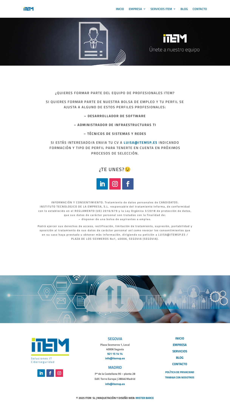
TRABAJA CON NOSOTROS (179, 377)
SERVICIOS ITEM (161, 9)
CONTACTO (200, 9)
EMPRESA (135, 9)
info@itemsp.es (115, 358)
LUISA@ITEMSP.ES (141, 142)
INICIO (120, 9)
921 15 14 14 (115, 354)
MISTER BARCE (145, 398)
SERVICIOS (179, 351)
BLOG (184, 9)
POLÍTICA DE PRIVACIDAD (179, 372)
